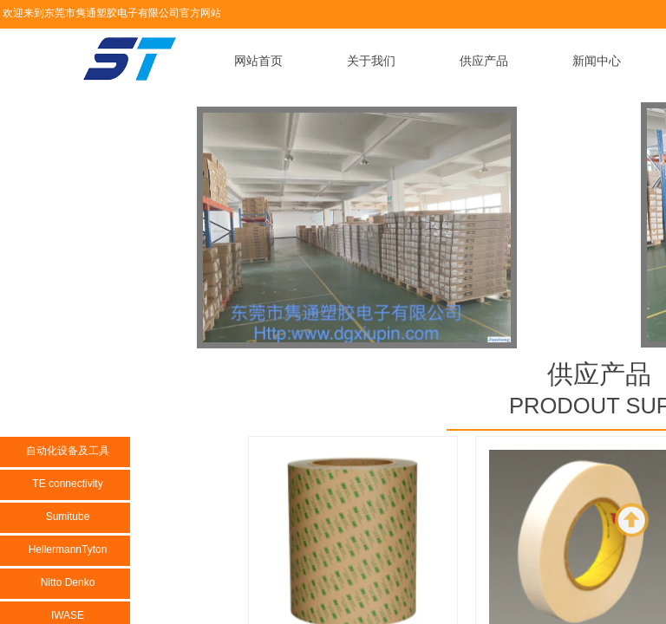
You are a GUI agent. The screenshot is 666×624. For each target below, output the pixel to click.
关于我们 (371, 61)
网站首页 (258, 61)
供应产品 (484, 61)
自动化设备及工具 (67, 451)
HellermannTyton (68, 549)
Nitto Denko (68, 582)
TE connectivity (67, 484)
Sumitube (68, 516)
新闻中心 (596, 61)
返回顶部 (632, 520)
